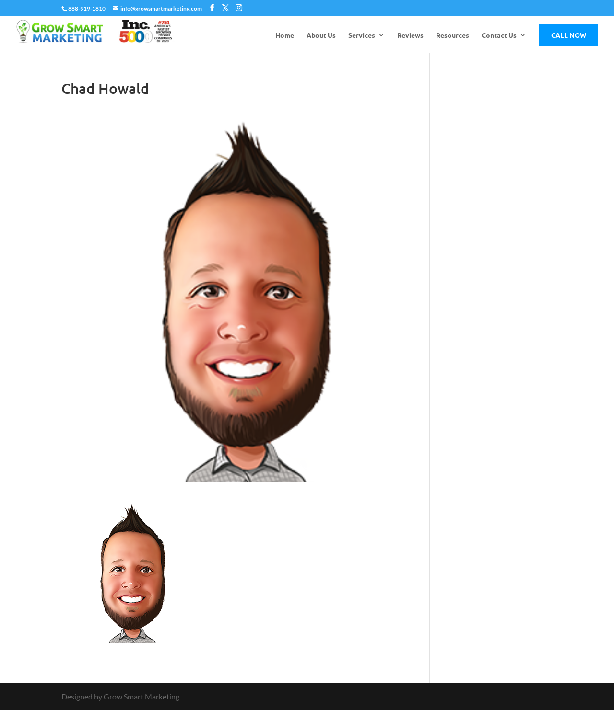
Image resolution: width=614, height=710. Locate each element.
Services (361, 35)
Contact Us (499, 35)
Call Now (568, 35)
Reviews (410, 35)
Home (284, 35)
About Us (321, 35)
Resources (452, 35)
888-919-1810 (87, 8)
